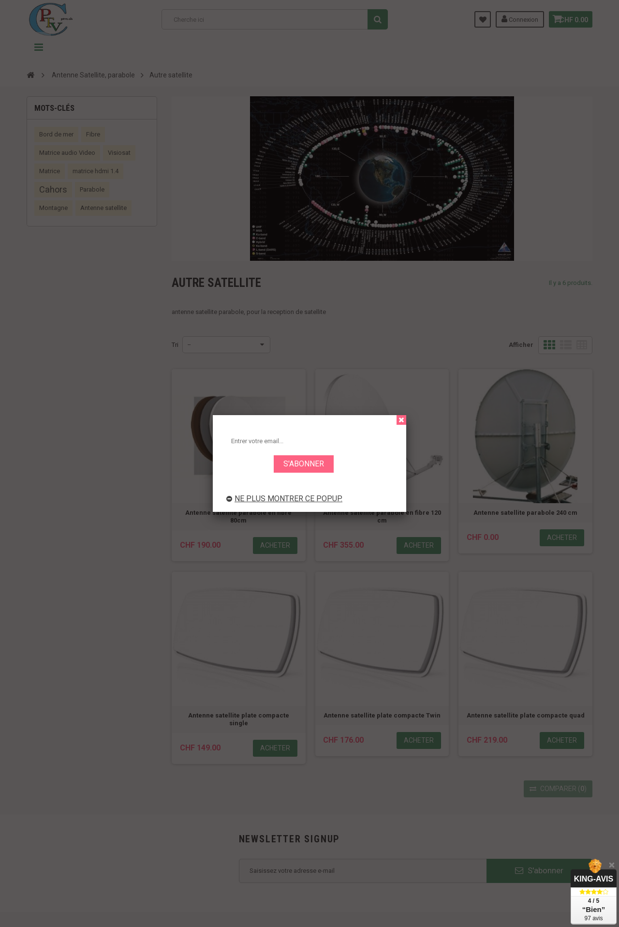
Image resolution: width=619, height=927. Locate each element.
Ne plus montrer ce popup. (284, 498)
